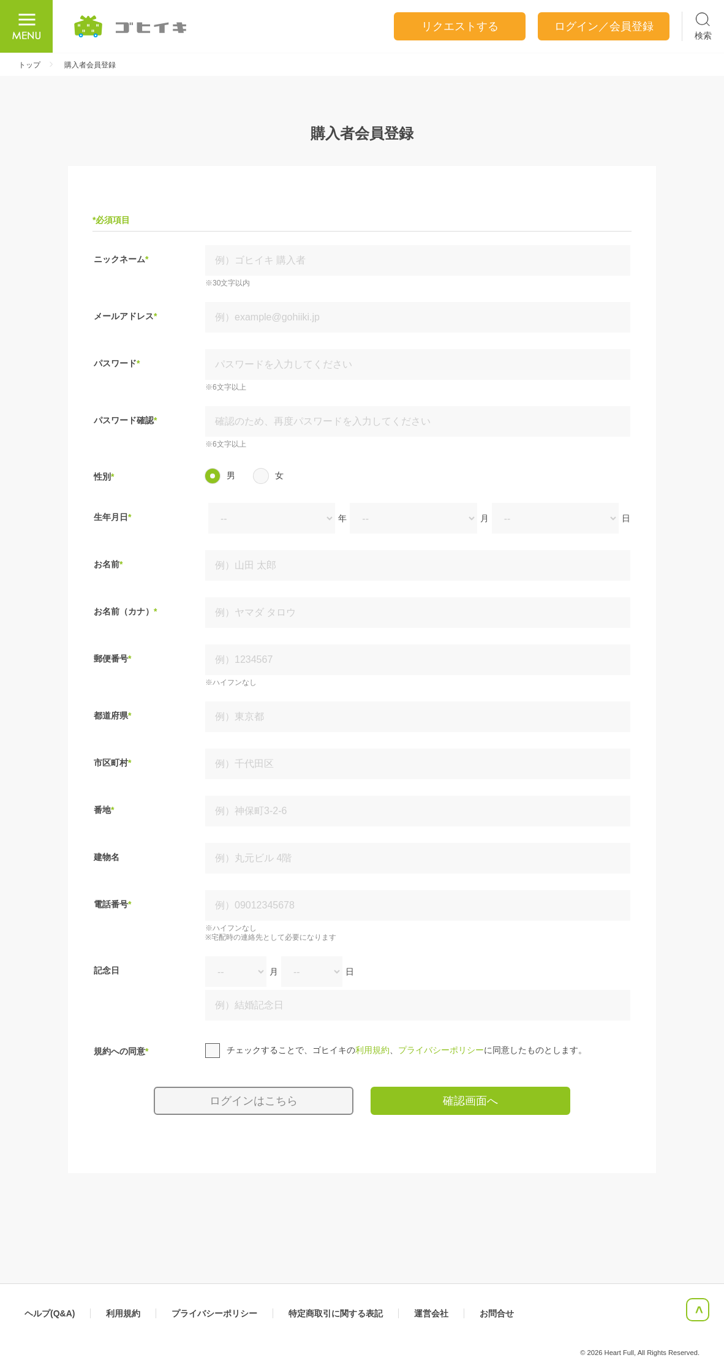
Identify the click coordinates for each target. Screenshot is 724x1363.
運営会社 (431, 1313)
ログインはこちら (253, 1101)
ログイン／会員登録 (604, 26)
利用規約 (372, 1050)
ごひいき (131, 26)
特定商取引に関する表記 (335, 1313)
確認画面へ (470, 1101)
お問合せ (497, 1313)
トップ (29, 65)
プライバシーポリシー (441, 1050)
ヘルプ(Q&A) (50, 1313)
